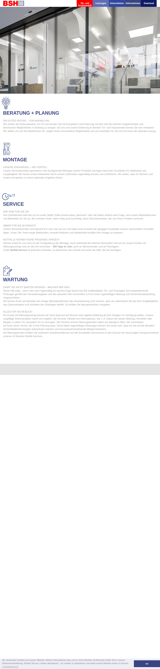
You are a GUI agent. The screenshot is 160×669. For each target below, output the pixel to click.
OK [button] (146, 664)
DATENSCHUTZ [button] (10, 667)
